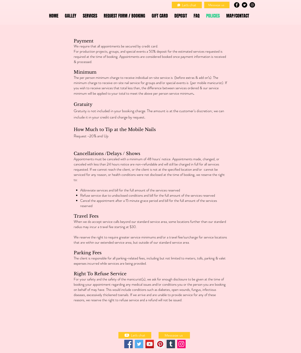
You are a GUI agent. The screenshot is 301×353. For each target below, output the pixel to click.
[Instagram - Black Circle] (252, 5)
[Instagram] (181, 344)
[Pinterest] (160, 344)
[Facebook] (128, 344)
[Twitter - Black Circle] (244, 5)
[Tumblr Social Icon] (171, 344)
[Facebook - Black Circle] (236, 5)
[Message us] (216, 5)
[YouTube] (149, 344)
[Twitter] (139, 344)
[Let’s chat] (187, 5)
